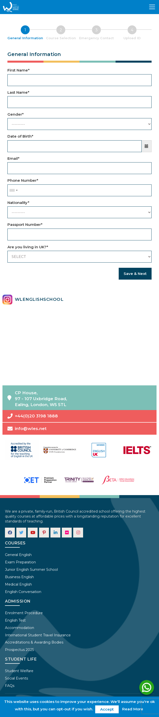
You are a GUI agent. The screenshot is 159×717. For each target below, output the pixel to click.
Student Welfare (19, 671)
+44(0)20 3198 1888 (32, 416)
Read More (132, 709)
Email (13, 158)
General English (18, 555)
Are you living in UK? (27, 247)
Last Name (18, 92)
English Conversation (23, 592)
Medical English (18, 584)
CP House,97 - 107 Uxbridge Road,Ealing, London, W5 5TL (37, 398)
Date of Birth (20, 136)
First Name (18, 70)
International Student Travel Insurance (38, 635)
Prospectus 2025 (19, 649)
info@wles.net (26, 428)
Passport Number (25, 224)
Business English (19, 577)
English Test (15, 620)
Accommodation (19, 628)
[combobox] (13, 190)
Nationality (18, 202)
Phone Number (22, 180)
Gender (15, 114)
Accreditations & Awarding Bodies (34, 642)
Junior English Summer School (31, 569)
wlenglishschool (32, 300)
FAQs (9, 685)
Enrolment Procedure (24, 613)
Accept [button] (107, 709)
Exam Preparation (20, 562)
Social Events (16, 678)
